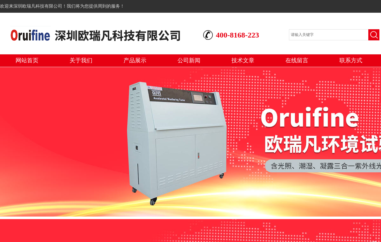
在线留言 (296, 60)
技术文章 (242, 60)
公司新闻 (188, 60)
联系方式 (350, 60)
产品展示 (135, 60)
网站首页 (27, 60)
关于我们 (81, 60)
